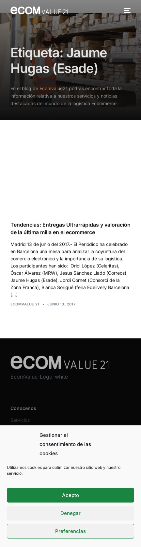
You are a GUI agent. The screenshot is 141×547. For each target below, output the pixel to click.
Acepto (70, 495)
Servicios (20, 424)
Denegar (70, 513)
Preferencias (70, 531)
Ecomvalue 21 (24, 304)
